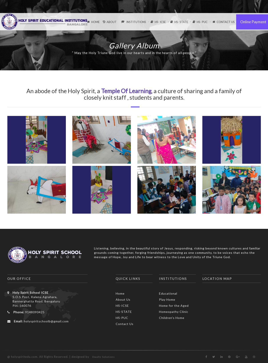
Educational (168, 293)
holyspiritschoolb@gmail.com (46, 321)
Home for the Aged (174, 305)
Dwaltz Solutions (103, 356)
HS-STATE (124, 312)
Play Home (167, 299)
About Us (123, 299)
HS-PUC (122, 318)
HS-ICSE (122, 305)
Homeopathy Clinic (173, 312)
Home (120, 293)
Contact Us (124, 324)
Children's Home (171, 318)
